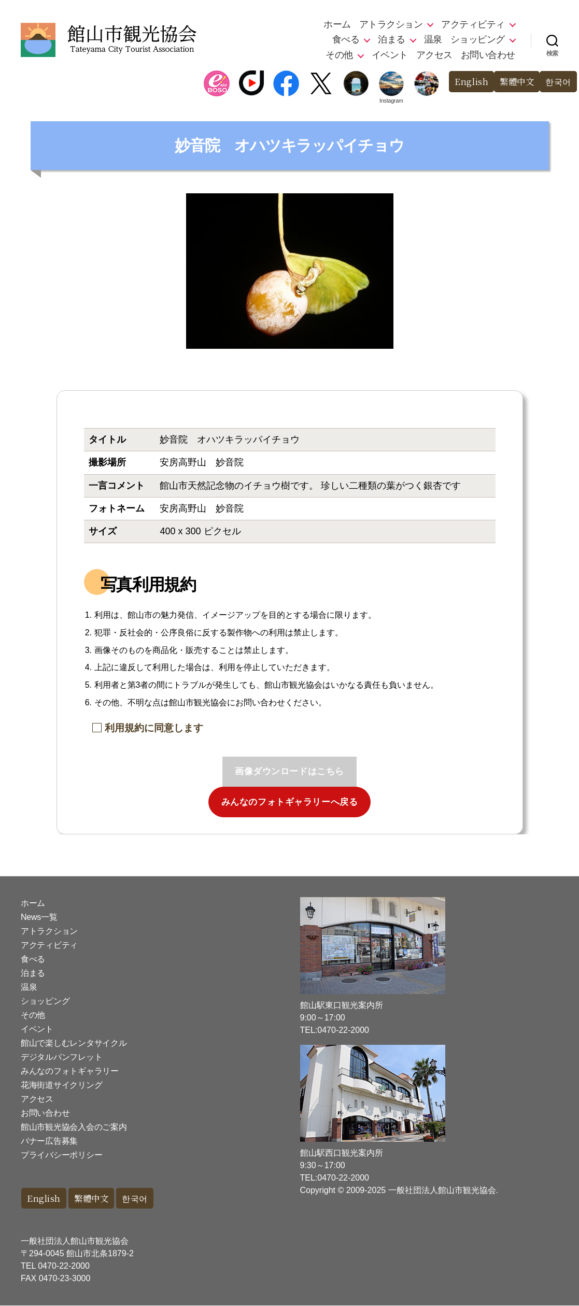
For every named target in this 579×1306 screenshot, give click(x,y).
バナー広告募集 (49, 1141)
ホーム (337, 24)
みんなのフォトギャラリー (70, 1071)
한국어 (557, 81)
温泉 (433, 39)
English (467, 81)
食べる (346, 39)
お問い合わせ (488, 55)
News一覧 (39, 917)
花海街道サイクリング (61, 1085)
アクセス (434, 55)
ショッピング (477, 39)
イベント (390, 55)
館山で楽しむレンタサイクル (74, 1043)
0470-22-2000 (64, 1266)
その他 (339, 55)
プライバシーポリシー (61, 1155)
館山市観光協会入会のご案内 (74, 1127)
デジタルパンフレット (61, 1057)
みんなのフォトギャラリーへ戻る (289, 802)
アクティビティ (473, 24)
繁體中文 (514, 81)
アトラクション (391, 24)
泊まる (391, 39)
